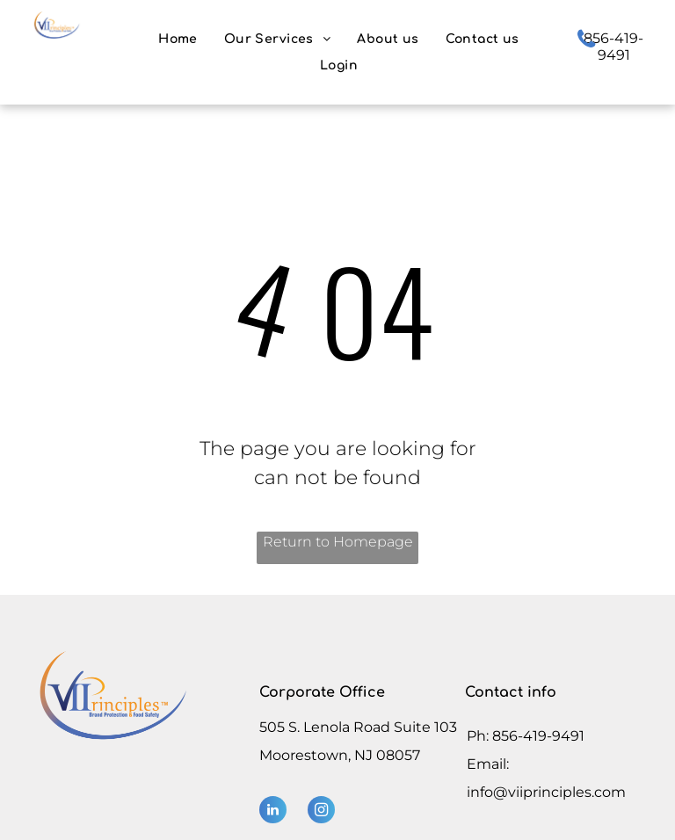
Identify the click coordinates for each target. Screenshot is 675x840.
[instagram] (321, 812)
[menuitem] (178, 39)
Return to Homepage (338, 541)
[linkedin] (273, 812)
